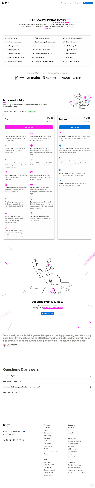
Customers (47, 433)
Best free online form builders (78, 473)
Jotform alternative (74, 468)
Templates (47, 443)
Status (46, 454)
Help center (48, 467)
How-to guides (49, 465)
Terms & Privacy (73, 457)
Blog (69, 430)
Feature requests (49, 441)
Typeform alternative (75, 465)
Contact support (49, 470)
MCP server (72, 449)
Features (47, 428)
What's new (48, 435)
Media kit (71, 433)
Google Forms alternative (76, 470)
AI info (46, 449)
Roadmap (47, 438)
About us (71, 428)
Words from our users (51, 451)
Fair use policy (72, 452)
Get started (47, 462)
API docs (71, 446)
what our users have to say (53, 308)
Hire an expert (48, 473)
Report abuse (48, 475)
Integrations (48, 446)
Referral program (73, 444)
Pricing (46, 430)
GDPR (70, 454)
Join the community (74, 441)
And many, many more (73, 61)
